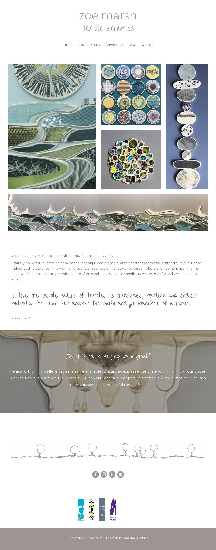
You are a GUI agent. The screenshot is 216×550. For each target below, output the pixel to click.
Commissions (114, 45)
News (132, 45)
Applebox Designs (135, 537)
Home (68, 45)
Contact (147, 45)
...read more (21, 317)
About (82, 45)
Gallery (95, 45)
